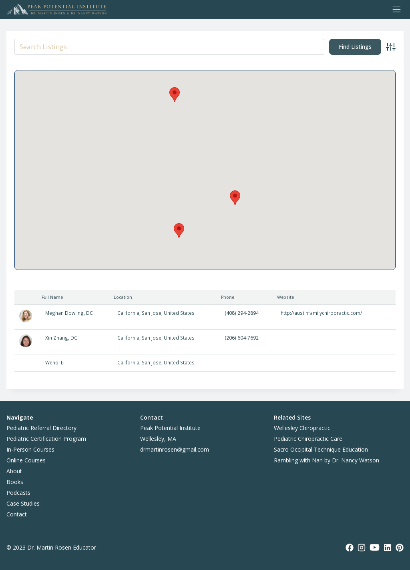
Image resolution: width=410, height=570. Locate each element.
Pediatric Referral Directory (41, 428)
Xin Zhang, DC (61, 337)
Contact (16, 514)
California (128, 313)
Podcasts (18, 492)
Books (14, 482)
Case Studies (23, 503)
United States (179, 313)
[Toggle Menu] (397, 9)
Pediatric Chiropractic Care (308, 438)
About (14, 471)
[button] (179, 230)
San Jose (151, 313)
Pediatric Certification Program (46, 438)
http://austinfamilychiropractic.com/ (321, 313)
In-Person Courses (30, 449)
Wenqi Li (54, 362)
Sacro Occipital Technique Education (321, 449)
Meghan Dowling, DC (69, 313)
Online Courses (26, 460)
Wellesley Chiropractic (302, 428)
